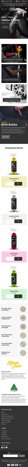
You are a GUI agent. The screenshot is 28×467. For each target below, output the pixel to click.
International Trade (6, 422)
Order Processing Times (7, 416)
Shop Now (5, 27)
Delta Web (16, 462)
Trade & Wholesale (6, 420)
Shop (18, 1)
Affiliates (3, 424)
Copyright (3, 432)
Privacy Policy (4, 436)
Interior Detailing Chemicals (11, 79)
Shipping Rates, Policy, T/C (8, 418)
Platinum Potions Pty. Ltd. (18, 460)
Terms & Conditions (6, 438)
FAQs (2, 412)
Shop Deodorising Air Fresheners (13, 59)
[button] (12, 39)
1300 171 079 (4, 445)
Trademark (4, 434)
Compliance (4, 430)
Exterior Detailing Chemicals (11, 100)
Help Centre (4, 414)
